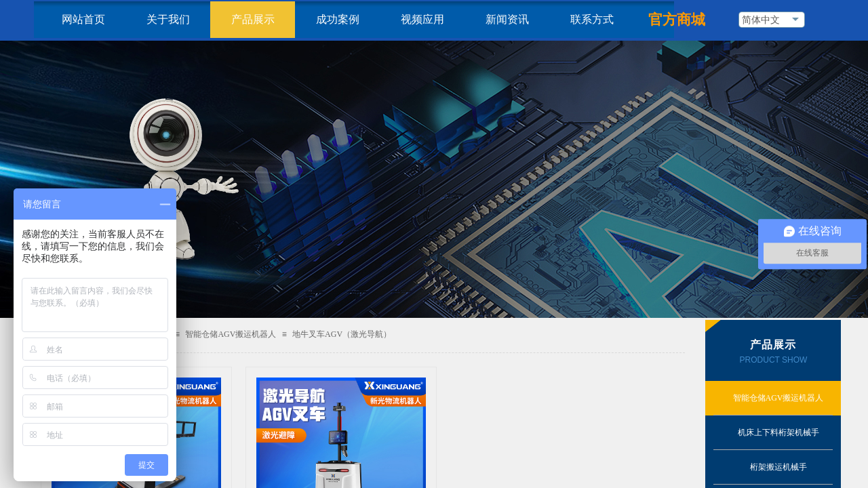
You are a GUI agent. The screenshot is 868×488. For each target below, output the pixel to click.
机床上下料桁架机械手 (778, 432)
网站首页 (83, 19)
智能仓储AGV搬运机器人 (230, 334)
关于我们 (168, 19)
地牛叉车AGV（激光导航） (341, 334)
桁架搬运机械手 (778, 467)
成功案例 (337, 19)
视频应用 (422, 19)
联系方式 (592, 19)
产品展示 (253, 19)
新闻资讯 (507, 19)
